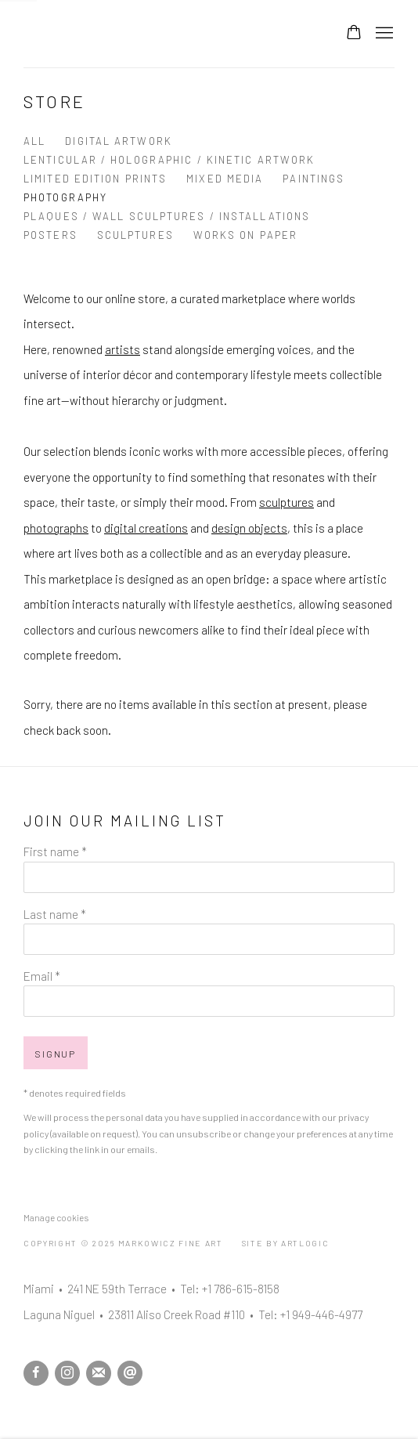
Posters (50, 235)
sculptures (286, 502)
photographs (55, 528)
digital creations (146, 528)
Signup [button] (55, 1053)
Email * (41, 976)
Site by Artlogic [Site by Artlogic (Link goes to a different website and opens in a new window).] (286, 1243)
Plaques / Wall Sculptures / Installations (166, 216)
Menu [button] (383, 33)
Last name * (54, 914)
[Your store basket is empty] (353, 33)
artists (122, 349)
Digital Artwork (118, 141)
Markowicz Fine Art (101, 34)
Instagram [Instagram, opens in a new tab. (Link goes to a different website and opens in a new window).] (67, 1373)
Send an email (129, 1373)
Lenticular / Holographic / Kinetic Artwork (169, 160)
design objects (249, 528)
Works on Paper (245, 235)
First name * (55, 851)
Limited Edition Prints (95, 178)
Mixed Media (224, 178)
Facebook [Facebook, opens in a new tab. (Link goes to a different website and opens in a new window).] (36, 1373)
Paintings (313, 178)
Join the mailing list (98, 1373)
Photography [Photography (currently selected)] (65, 197)
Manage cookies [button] (55, 1217)
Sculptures (135, 235)
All (34, 141)
